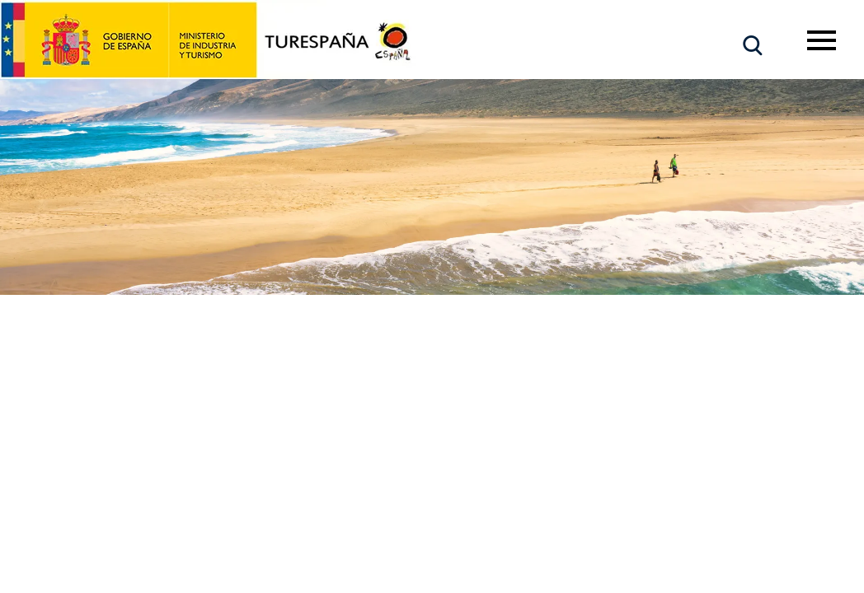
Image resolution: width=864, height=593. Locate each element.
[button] (753, 45)
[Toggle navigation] (821, 40)
